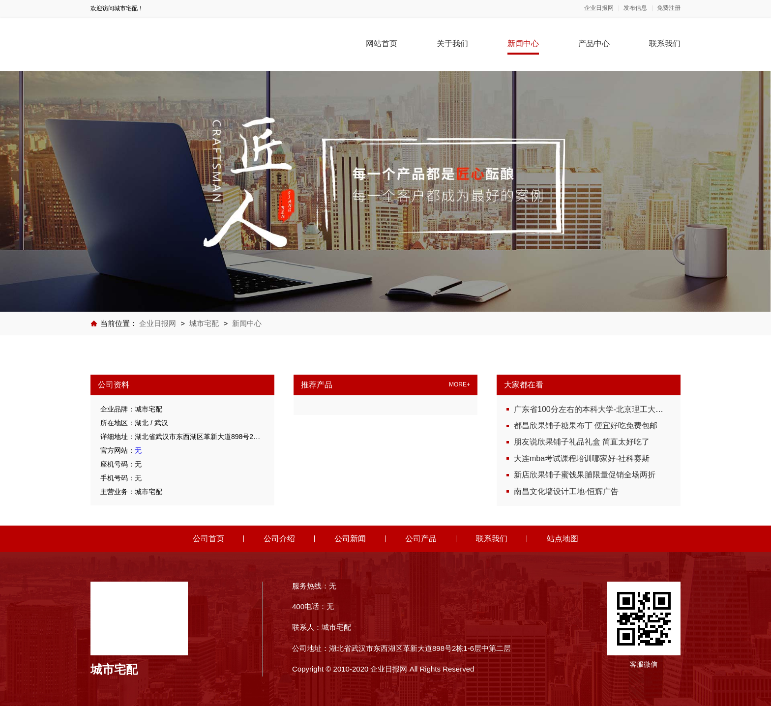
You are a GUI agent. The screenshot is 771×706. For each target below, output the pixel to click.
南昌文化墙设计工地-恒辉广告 (566, 491)
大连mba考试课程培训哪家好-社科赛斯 (582, 458)
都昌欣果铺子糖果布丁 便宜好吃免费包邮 (585, 425)
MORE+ (459, 385)
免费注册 (669, 8)
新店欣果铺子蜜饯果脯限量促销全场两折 (584, 475)
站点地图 (562, 538)
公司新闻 (350, 538)
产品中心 (594, 43)
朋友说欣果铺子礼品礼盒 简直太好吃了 (582, 442)
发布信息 (635, 8)
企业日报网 (599, 8)
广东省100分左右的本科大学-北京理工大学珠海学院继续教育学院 (628, 409)
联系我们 (665, 43)
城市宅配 (204, 323)
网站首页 (381, 43)
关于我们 (452, 43)
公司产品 (421, 538)
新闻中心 (523, 43)
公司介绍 (279, 538)
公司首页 (208, 538)
